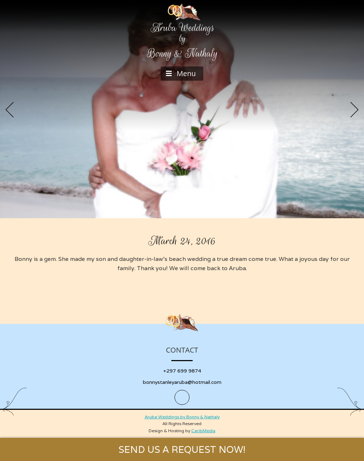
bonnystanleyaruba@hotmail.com (182, 382)
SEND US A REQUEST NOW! (182, 449)
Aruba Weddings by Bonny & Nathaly (182, 416)
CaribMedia (203, 430)
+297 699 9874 (182, 371)
